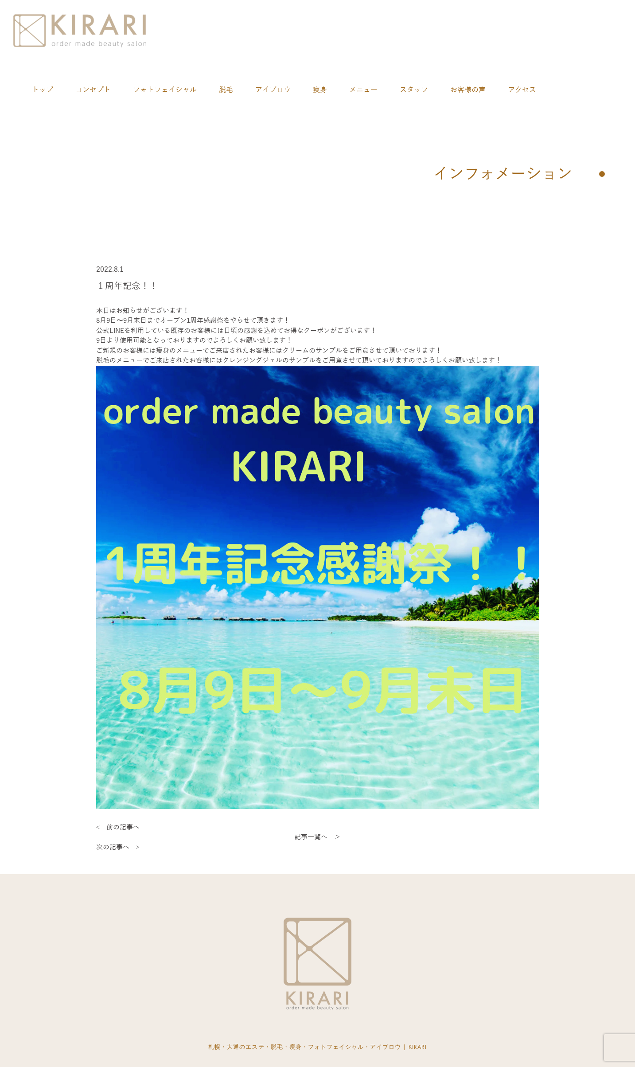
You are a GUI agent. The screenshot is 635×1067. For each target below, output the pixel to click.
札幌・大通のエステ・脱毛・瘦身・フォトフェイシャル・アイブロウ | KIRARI (317, 1047)
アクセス (522, 90)
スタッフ (414, 90)
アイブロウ (273, 90)
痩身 (320, 90)
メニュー (363, 90)
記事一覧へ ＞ (317, 836)
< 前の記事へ (118, 827)
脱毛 (226, 90)
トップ (42, 90)
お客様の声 (468, 90)
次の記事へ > (118, 847)
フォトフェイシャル (165, 90)
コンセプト (93, 90)
